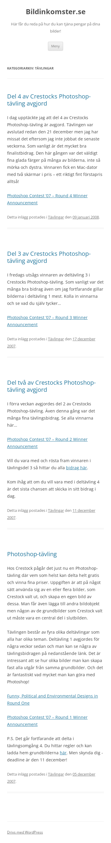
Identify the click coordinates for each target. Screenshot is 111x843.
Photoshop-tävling (32, 554)
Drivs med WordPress (25, 832)
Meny (55, 46)
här (63, 752)
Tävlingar (56, 217)
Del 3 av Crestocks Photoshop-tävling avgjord (49, 257)
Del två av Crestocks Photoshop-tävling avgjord (51, 386)
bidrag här (76, 467)
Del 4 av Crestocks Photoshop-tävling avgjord (49, 99)
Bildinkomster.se (56, 11)
